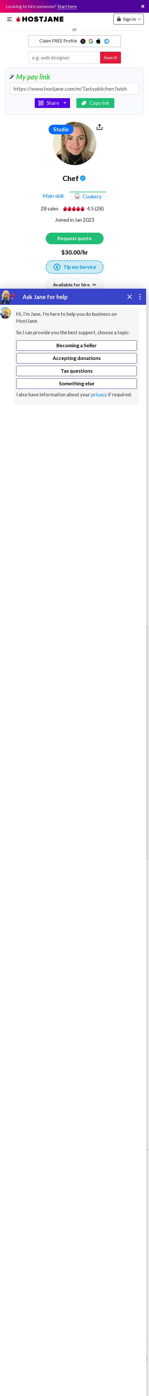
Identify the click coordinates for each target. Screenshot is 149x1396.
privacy (99, 394)
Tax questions (77, 371)
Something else (76, 383)
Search (110, 57)
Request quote (74, 238)
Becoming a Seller (76, 345)
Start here (67, 6)
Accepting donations (77, 358)
